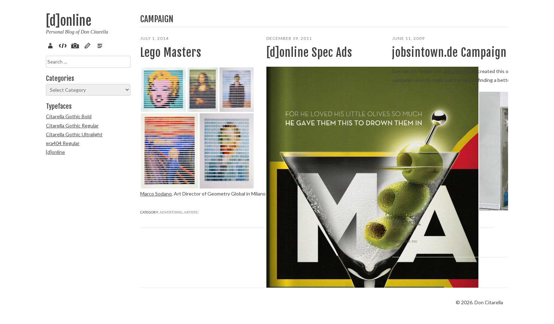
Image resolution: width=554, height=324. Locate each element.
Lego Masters (170, 53)
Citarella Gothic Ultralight (74, 134)
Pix (76, 44)
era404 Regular (62, 143)
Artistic (191, 230)
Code (64, 44)
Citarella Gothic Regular (72, 125)
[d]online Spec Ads (309, 53)
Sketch (88, 44)
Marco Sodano (156, 194)
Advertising (171, 230)
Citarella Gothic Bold (69, 116)
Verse (101, 44)
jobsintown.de (460, 71)
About (51, 44)
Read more (280, 232)
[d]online (68, 21)
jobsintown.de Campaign (449, 53)
